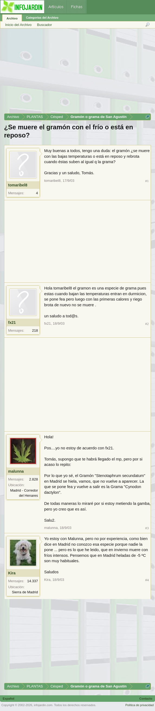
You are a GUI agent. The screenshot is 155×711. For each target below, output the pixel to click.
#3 (147, 528)
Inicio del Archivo (18, 25)
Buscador (44, 25)
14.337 (32, 581)
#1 (147, 181)
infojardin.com (43, 705)
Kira (11, 573)
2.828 (33, 479)
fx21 (12, 322)
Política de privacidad (139, 705)
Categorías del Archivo (42, 17)
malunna (16, 471)
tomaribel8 (17, 185)
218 (35, 330)
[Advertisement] (77, 73)
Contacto (145, 698)
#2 (147, 324)
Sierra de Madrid (25, 592)
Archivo (12, 18)
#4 (147, 580)
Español (8, 698)
